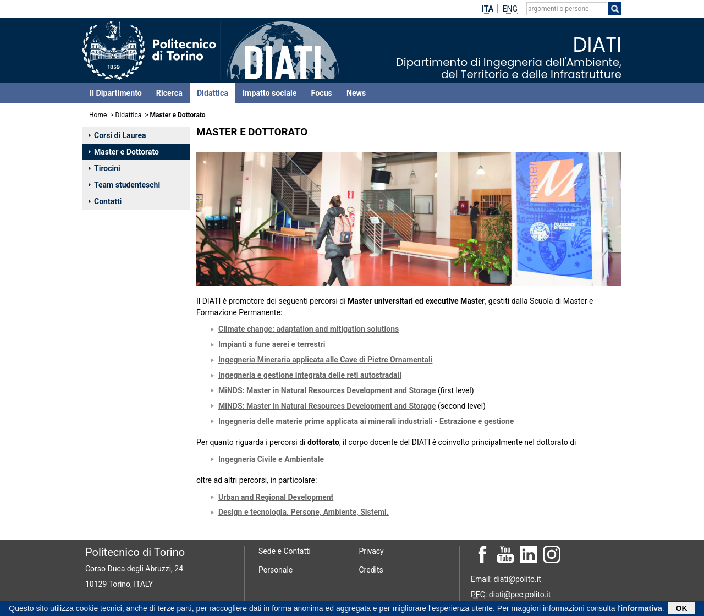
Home (98, 115)
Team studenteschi (124, 184)
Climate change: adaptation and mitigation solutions (308, 328)
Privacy (371, 551)
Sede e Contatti (284, 551)
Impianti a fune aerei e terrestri (271, 344)
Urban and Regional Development (275, 497)
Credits (371, 569)
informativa (641, 608)
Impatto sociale (270, 93)
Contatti (105, 201)
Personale (275, 569)
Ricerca (169, 93)
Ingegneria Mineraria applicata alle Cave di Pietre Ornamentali (325, 359)
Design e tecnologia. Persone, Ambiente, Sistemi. (303, 512)
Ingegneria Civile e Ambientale (271, 459)
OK (682, 608)
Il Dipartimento (116, 93)
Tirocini (104, 168)
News (356, 93)
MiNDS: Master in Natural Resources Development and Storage (327, 390)
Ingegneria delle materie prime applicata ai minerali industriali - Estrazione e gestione (366, 421)
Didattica (212, 93)
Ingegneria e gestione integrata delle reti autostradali (310, 375)
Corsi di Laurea (117, 135)
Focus (321, 93)
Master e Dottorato (124, 151)
